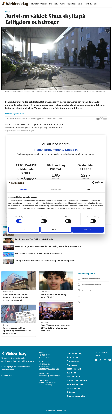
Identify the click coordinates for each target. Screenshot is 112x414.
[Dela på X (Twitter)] (101, 118)
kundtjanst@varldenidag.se (49, 369)
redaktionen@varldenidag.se (49, 376)
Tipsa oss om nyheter (77, 381)
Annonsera (72, 365)
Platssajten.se (73, 389)
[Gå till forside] (14, 4)
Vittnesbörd (83, 4)
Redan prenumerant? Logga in (56, 149)
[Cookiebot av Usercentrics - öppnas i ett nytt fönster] (94, 183)
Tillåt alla (88, 230)
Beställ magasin (74, 369)
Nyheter (35, 4)
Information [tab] (56, 189)
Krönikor (94, 4)
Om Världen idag (74, 354)
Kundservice (72, 358)
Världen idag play (75, 385)
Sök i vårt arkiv (73, 377)
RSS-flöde (71, 373)
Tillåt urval (56, 230)
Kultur (62, 4)
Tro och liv (53, 4)
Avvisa (24, 230)
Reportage (71, 4)
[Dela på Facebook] (98, 118)
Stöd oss (71, 392)
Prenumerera (73, 361)
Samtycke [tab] (23, 189)
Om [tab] (88, 189)
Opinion (43, 4)
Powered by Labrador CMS (56, 411)
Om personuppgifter (76, 396)
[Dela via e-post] (105, 118)
